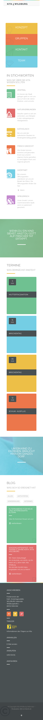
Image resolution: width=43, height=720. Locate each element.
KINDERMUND (14, 501)
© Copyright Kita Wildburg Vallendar (21, 707)
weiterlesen (15, 523)
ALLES (10, 496)
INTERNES (28, 501)
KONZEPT (21, 27)
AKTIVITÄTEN (23, 496)
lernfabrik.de (25, 709)
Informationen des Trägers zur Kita (19, 631)
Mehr (21, 190)
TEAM (21, 60)
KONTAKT (22, 49)
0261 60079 (11, 655)
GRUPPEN (21, 38)
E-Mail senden (12, 644)
